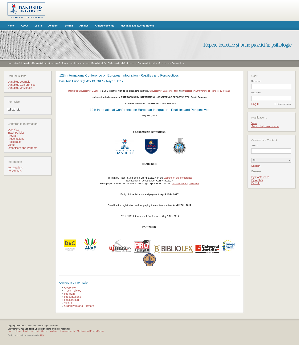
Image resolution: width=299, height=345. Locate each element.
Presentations (72, 296)
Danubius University (20, 87)
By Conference (260, 177)
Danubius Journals (19, 81)
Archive (83, 25)
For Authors (15, 170)
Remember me (284, 104)
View (254, 123)
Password (255, 92)
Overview (70, 287)
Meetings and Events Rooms (137, 25)
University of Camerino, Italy (164, 91)
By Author (257, 180)
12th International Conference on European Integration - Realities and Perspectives (145, 63)
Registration (71, 299)
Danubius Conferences (21, 84)
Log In (38, 25)
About (24, 25)
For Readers (15, 167)
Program (69, 293)
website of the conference (178, 177)
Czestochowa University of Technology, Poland (206, 91)
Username (256, 81)
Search (69, 25)
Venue (68, 302)
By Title (255, 183)
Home (11, 25)
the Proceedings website (185, 183)
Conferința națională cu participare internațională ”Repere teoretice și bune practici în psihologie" (60, 63)
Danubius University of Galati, (83, 91)
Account (53, 25)
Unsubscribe (271, 126)
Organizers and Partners (79, 305)
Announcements (104, 25)
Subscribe (257, 126)
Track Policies (72, 290)
